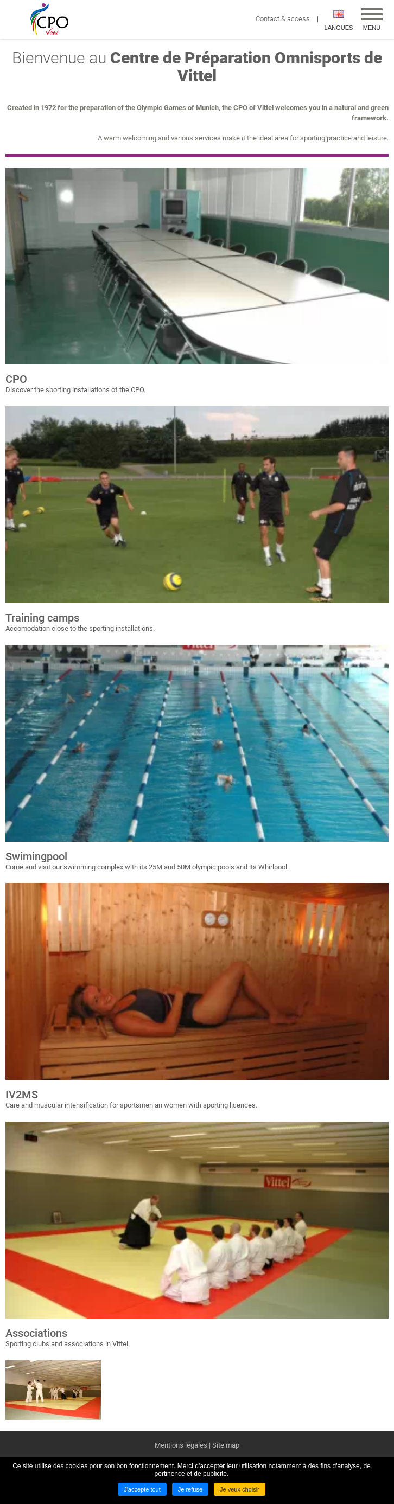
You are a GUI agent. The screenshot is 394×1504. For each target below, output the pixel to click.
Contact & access (285, 19)
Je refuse (190, 1489)
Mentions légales (181, 1445)
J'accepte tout (142, 1489)
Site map (225, 1445)
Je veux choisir (239, 1489)
